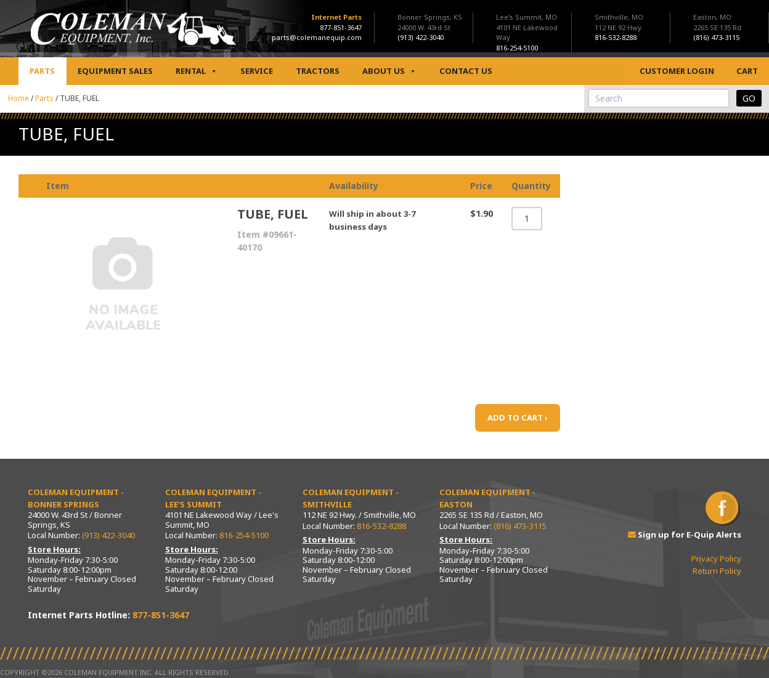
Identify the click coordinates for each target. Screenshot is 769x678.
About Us (389, 71)
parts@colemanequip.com (317, 37)
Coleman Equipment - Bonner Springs (76, 498)
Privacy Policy (716, 558)
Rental (197, 71)
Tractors (318, 70)
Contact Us (465, 70)
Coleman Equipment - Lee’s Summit (213, 498)
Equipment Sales (115, 70)
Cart (747, 70)
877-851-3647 (341, 27)
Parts (42, 70)
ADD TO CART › (517, 417)
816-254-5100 (244, 535)
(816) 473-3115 (520, 525)
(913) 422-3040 (108, 535)
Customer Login (677, 70)
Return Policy (717, 570)
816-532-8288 (381, 525)
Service (256, 70)
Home (18, 98)
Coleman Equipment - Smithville (351, 498)
